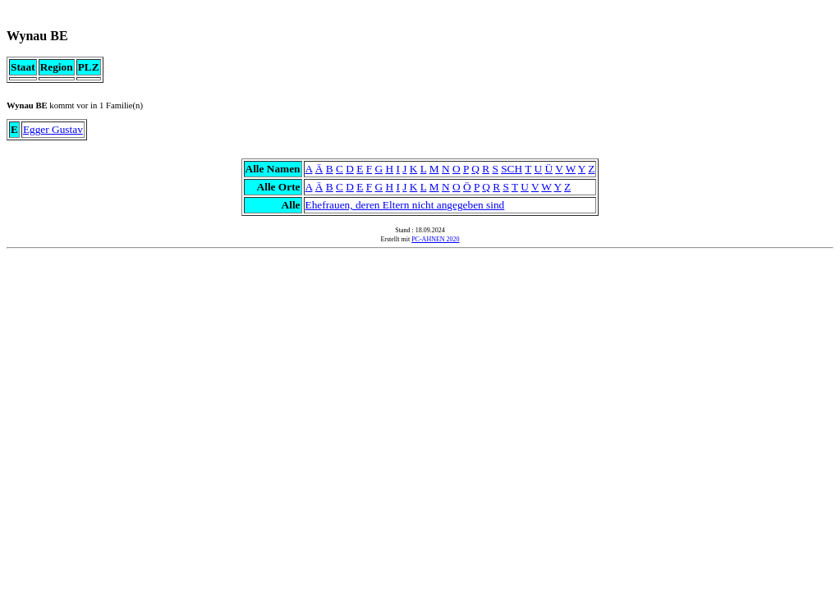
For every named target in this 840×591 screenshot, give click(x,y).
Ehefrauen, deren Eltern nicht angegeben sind (405, 205)
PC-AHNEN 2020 (435, 239)
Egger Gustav (53, 129)
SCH (511, 169)
